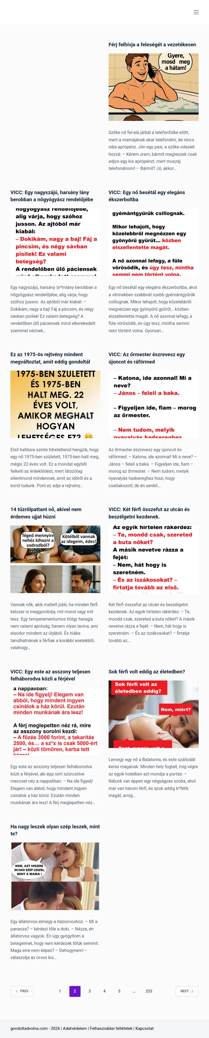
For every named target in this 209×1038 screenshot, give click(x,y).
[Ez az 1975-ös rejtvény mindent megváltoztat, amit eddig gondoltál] (55, 411)
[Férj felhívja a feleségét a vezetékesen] (154, 94)
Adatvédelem (75, 1028)
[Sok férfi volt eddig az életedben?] (154, 720)
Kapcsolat (145, 1028)
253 (149, 997)
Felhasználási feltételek (111, 1028)
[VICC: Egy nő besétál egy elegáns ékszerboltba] (154, 249)
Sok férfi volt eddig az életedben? (149, 677)
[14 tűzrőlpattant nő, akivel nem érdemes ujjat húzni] (55, 565)
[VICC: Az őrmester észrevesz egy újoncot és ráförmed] (154, 411)
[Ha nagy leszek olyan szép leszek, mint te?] (55, 882)
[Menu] (196, 12)
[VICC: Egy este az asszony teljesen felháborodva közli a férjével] (55, 727)
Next (186, 997)
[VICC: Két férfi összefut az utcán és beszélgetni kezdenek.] (154, 565)
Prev (22, 997)
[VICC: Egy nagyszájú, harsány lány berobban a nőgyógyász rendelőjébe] (55, 249)
